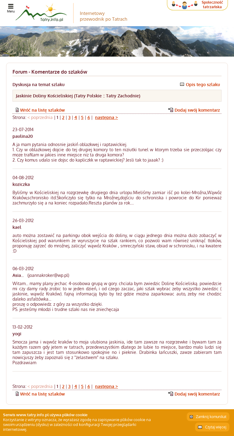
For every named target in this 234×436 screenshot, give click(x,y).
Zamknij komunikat (211, 416)
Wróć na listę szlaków (42, 110)
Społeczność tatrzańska (212, 4)
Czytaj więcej (215, 427)
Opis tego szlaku (203, 84)
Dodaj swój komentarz (197, 110)
